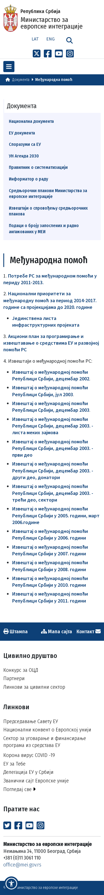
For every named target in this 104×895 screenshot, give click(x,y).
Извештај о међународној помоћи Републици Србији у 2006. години (50, 534)
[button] (11, 883)
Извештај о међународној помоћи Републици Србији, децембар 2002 (50, 375)
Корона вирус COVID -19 (29, 755)
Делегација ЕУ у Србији (28, 772)
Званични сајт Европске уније (36, 780)
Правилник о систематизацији (38, 167)
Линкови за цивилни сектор (34, 687)
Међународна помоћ (53, 79)
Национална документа (31, 121)
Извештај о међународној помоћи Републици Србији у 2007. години (50, 550)
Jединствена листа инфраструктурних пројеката (45, 321)
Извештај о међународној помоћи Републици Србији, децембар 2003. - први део (52, 448)
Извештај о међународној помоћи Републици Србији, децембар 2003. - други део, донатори (52, 470)
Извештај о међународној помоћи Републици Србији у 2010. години (50, 581)
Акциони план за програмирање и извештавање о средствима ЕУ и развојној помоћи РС (51, 343)
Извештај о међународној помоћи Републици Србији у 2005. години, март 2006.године (56, 515)
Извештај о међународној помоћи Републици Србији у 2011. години (50, 597)
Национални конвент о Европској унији (47, 729)
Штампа (15, 631)
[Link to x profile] (36, 54)
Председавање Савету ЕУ (30, 721)
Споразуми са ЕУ (25, 144)
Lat (35, 39)
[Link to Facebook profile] (48, 54)
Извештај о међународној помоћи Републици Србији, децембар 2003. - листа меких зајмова (52, 426)
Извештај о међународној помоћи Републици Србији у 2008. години (50, 565)
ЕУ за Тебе (14, 764)
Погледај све (19, 789)
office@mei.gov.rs (22, 864)
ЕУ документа (22, 133)
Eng (50, 39)
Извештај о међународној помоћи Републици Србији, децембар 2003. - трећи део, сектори (52, 493)
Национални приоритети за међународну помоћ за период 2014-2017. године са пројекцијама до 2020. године (50, 300)
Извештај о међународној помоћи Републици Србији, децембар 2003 (50, 406)
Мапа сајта (56, 631)
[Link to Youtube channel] (59, 54)
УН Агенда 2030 (24, 156)
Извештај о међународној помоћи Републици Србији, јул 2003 (50, 390)
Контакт (89, 631)
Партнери (14, 678)
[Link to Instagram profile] (70, 54)
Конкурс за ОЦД (20, 670)
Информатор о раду (28, 179)
